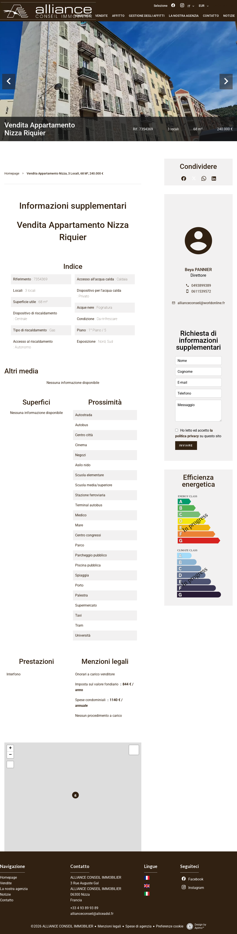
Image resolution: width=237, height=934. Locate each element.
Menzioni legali (109, 926)
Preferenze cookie (169, 926)
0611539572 (201, 291)
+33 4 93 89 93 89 (84, 908)
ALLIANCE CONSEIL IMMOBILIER (95, 877)
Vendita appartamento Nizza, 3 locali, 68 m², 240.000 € (65, 173)
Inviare (186, 445)
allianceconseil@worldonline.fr (201, 303)
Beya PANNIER (198, 269)
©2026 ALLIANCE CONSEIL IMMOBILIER (62, 926)
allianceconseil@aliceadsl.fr (91, 914)
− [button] (10, 755)
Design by (195, 926)
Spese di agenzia (138, 926)
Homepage (11, 173)
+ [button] (10, 748)
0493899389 (201, 285)
